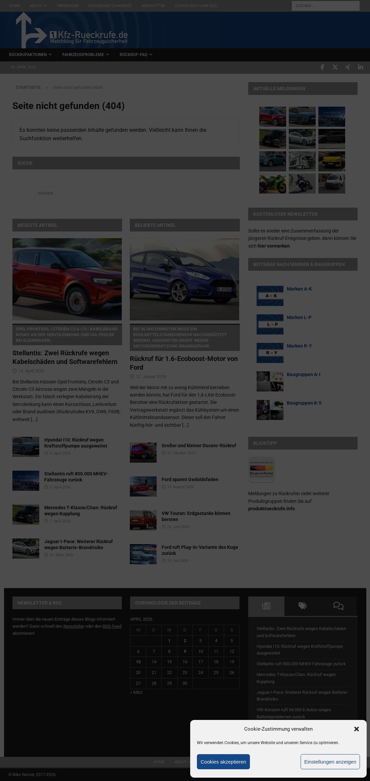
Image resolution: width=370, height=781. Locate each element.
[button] (356, 729)
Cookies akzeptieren (223, 762)
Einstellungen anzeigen (330, 762)
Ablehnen (275, 762)
